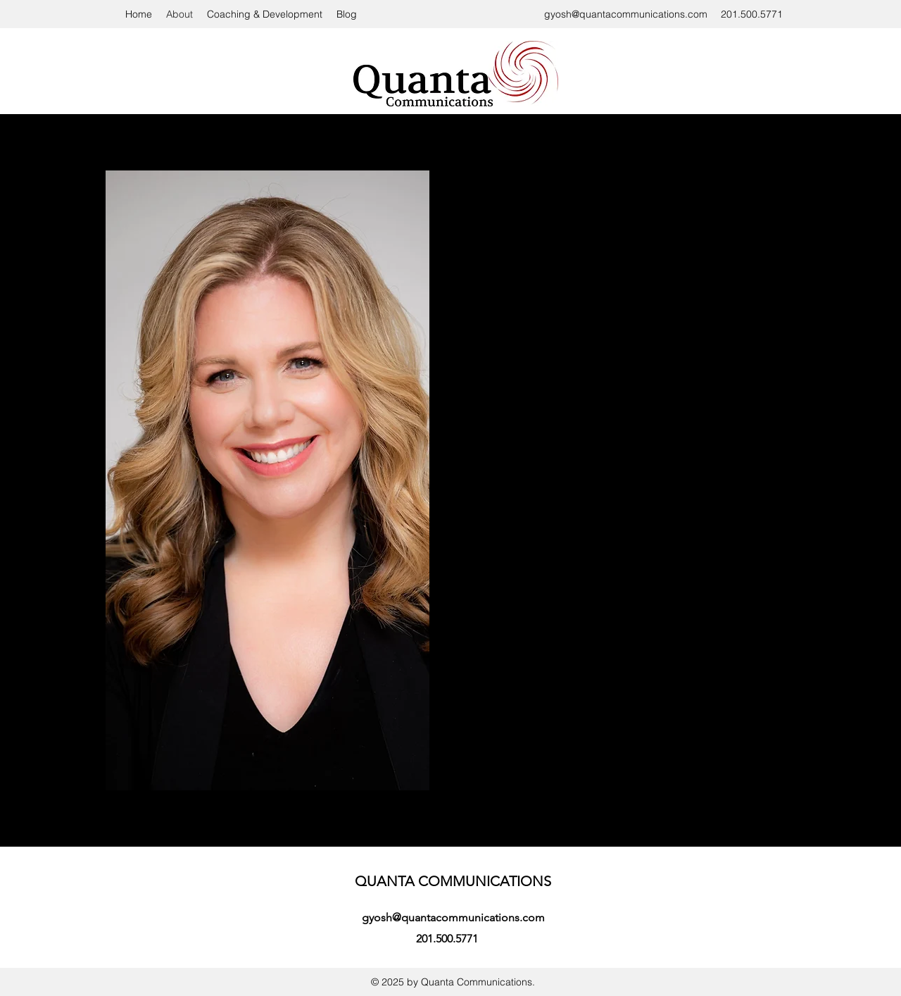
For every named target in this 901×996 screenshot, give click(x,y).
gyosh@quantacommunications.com (625, 14)
